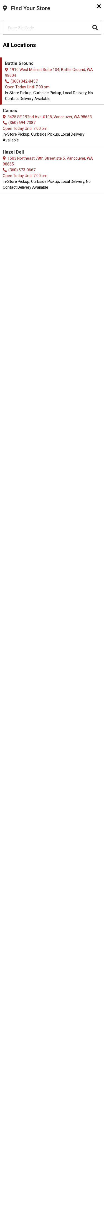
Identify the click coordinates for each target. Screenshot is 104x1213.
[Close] (99, 6)
